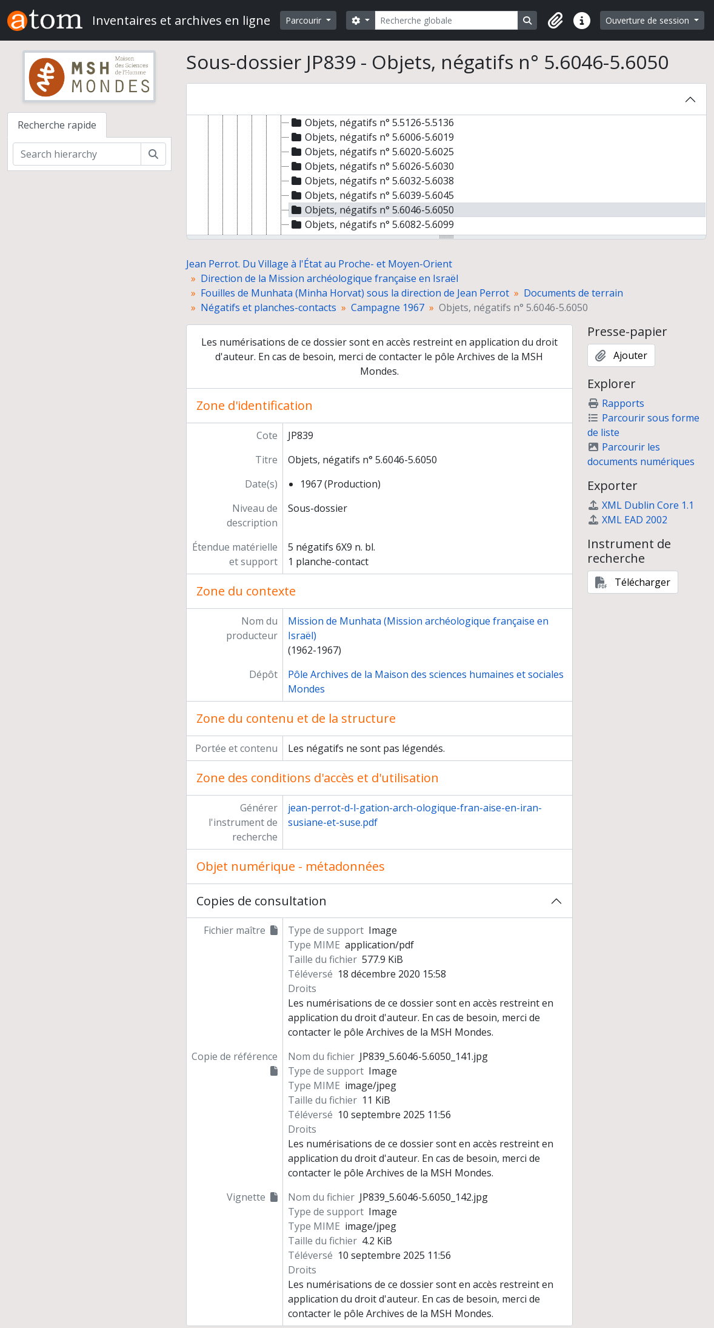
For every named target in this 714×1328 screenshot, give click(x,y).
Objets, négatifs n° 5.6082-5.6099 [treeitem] (371, 224)
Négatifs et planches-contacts (268, 307)
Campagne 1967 (387, 307)
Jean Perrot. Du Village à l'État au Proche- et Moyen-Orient (319, 263)
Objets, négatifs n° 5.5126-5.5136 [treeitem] (371, 122)
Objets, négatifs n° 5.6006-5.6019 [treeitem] (371, 137)
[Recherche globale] (447, 20)
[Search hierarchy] (77, 154)
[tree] (447, 175)
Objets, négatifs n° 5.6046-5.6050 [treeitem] (371, 210)
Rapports (615, 403)
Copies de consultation (261, 901)
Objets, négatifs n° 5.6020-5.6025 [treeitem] (371, 151)
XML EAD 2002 (627, 519)
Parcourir (304, 20)
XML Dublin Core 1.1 (640, 505)
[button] (555, 20)
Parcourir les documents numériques (641, 454)
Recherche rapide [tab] (57, 125)
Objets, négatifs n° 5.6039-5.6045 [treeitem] (371, 195)
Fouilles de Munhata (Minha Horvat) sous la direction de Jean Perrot (355, 293)
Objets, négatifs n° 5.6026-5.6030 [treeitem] (371, 166)
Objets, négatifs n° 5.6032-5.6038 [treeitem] (371, 180)
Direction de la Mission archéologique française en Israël (329, 278)
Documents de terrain (573, 293)
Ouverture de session (649, 20)
